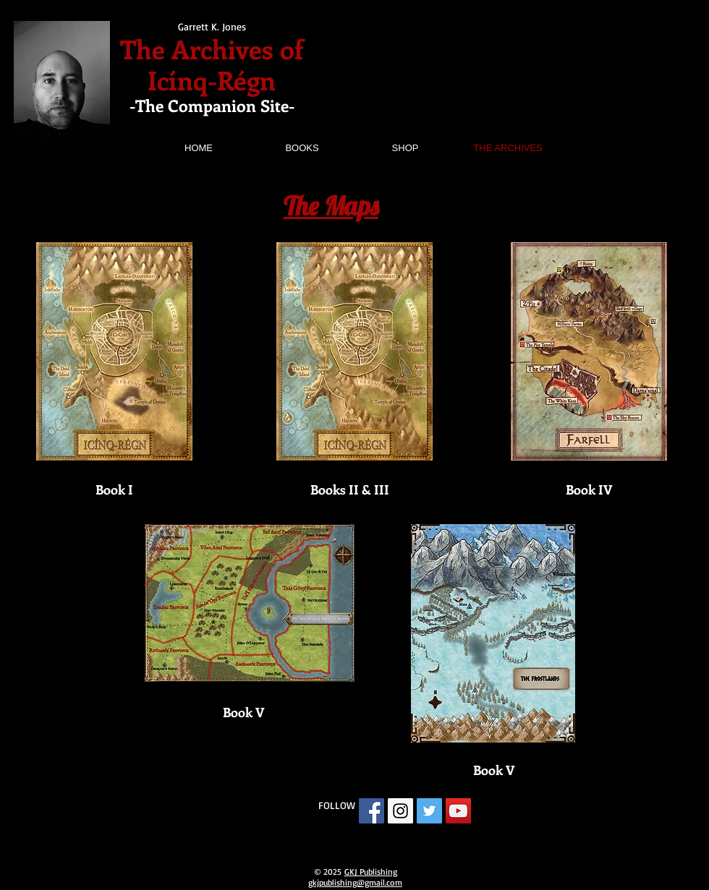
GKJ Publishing (370, 871)
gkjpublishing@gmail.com (355, 882)
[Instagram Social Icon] (400, 810)
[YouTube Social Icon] (458, 810)
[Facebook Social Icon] (371, 810)
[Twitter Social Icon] (429, 810)
